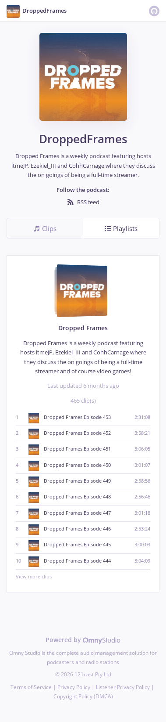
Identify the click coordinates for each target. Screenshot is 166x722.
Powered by (83, 639)
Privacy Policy (73, 687)
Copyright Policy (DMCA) (83, 696)
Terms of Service (31, 687)
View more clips (83, 576)
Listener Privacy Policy (123, 687)
